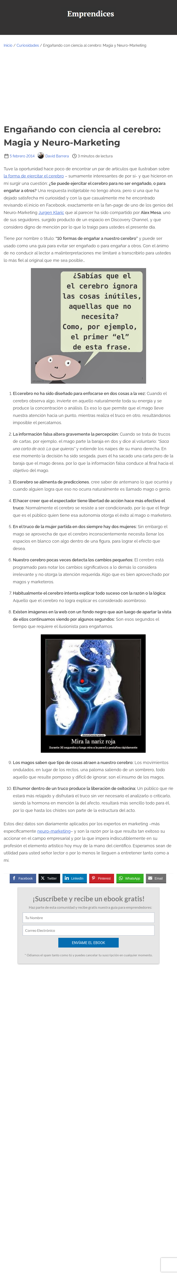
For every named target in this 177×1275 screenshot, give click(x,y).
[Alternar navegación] (88, 29)
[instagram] (96, 1247)
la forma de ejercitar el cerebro (34, 176)
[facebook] (66, 1247)
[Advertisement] (88, 85)
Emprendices (104, 1268)
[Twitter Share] (49, 878)
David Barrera (53, 156)
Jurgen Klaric (51, 212)
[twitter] (76, 1247)
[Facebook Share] (23, 878)
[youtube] (86, 1247)
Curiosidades (28, 45)
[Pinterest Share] (101, 878)
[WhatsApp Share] (130, 878)
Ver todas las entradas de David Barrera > (71, 1128)
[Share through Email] (156, 878)
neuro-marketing (54, 831)
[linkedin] (107, 1247)
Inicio (8, 45)
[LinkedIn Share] (74, 878)
